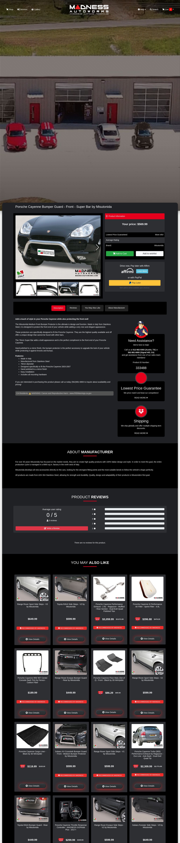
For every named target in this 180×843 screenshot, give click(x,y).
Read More (141, 397)
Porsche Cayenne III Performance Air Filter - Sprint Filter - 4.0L (147, 605)
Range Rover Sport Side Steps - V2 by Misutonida (147, 678)
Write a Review (51, 528)
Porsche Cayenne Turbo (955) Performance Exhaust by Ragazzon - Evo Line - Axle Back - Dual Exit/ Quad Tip (147, 754)
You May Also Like (94, 308)
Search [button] (154, 9)
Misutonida (158, 245)
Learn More (142, 271)
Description (58, 308)
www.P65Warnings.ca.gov (80, 393)
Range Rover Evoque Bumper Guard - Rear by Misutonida (71, 678)
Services (22, 9)
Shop (9, 9)
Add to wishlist (149, 253)
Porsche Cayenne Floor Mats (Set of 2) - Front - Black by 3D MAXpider (109, 678)
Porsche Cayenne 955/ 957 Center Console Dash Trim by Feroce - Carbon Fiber (32, 679)
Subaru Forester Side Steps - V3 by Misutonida (147, 825)
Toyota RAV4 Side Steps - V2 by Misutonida (71, 605)
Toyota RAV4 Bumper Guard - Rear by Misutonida (32, 825)
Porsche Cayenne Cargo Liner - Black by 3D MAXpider (32, 752)
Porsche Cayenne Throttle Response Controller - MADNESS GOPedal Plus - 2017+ (71, 826)
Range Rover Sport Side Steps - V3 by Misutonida (32, 605)
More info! (159, 235)
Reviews (74, 308)
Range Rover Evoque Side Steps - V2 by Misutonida (109, 825)
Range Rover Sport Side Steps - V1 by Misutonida (109, 752)
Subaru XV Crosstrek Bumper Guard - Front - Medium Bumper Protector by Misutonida (71, 753)
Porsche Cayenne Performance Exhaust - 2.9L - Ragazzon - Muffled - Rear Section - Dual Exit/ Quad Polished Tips (109, 607)
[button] (97, 247)
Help (142, 9)
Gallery (35, 9)
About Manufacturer (118, 308)
